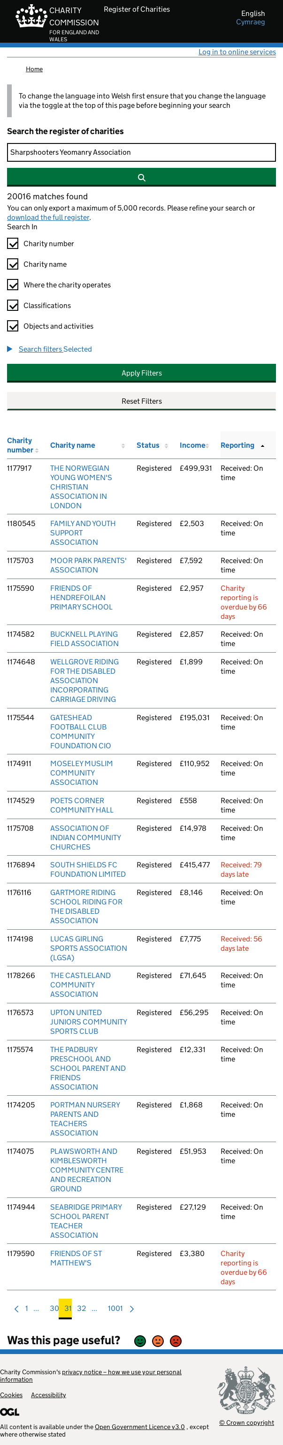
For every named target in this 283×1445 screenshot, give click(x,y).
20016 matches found (47, 196)
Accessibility (48, 1395)
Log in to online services (237, 51)
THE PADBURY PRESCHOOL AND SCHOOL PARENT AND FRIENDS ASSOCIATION (88, 1068)
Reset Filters (142, 401)
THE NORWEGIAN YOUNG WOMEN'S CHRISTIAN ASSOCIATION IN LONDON (81, 487)
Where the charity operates (67, 284)
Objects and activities (58, 326)
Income (193, 445)
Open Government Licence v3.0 (140, 1426)
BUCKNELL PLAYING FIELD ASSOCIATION (84, 639)
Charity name (45, 264)
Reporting (237, 445)
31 (68, 1310)
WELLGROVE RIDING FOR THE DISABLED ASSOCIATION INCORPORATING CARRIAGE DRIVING (84, 680)
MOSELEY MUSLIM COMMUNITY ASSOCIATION (81, 773)
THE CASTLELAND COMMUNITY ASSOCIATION (80, 985)
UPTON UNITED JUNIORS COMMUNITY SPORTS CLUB (88, 1022)
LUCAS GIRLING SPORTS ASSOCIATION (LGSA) (88, 948)
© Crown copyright (246, 1422)
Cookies (11, 1395)
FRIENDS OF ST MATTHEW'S (76, 1258)
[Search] (141, 152)
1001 (115, 1310)
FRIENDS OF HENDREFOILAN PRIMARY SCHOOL (81, 597)
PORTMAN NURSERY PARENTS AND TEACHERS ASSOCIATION (85, 1118)
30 (54, 1310)
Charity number (48, 243)
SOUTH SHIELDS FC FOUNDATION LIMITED (88, 869)
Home (34, 69)
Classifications (47, 305)
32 (81, 1310)
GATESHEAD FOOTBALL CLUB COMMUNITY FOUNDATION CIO (80, 731)
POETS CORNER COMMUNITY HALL (82, 805)
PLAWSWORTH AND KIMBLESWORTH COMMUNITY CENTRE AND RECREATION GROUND (86, 1170)
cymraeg (250, 22)
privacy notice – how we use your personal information (91, 1376)
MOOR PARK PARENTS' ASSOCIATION (88, 565)
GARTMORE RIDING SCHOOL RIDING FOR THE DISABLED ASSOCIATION (86, 906)
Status (148, 445)
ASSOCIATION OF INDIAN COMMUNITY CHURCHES (85, 837)
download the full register (48, 217)
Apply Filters (142, 373)
